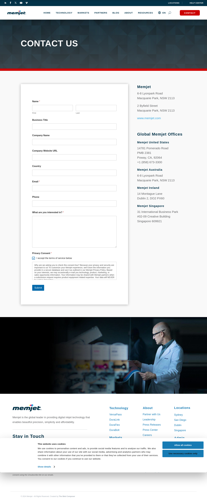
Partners (100, 13)
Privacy (178, 454)
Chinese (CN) (150, 460)
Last (77, 113)
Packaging (115, 459)
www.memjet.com (149, 118)
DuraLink (114, 419)
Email (36, 181)
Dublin (177, 425)
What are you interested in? (48, 212)
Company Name (41, 135)
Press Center (150, 429)
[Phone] (74, 203)
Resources (145, 13)
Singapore (180, 430)
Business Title (40, 120)
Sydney (178, 414)
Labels (113, 449)
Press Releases (152, 424)
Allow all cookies (183, 474)
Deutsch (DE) (150, 466)
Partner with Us (151, 414)
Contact (189, 13)
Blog (115, 13)
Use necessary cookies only (183, 482)
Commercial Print (119, 444)
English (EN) (150, 455)
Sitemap (179, 444)
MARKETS (83, 13)
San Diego (180, 420)
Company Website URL (44, 151)
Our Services (150, 440)
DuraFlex (114, 424)
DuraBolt (114, 430)
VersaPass (115, 414)
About (128, 13)
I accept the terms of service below (54, 258)
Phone (35, 197)
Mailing (113, 454)
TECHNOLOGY (64, 13)
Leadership (149, 419)
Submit (38, 287)
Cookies (178, 449)
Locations (174, 3)
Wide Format (116, 464)
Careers (147, 435)
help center (196, 3)
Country (36, 166)
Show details (44, 495)
